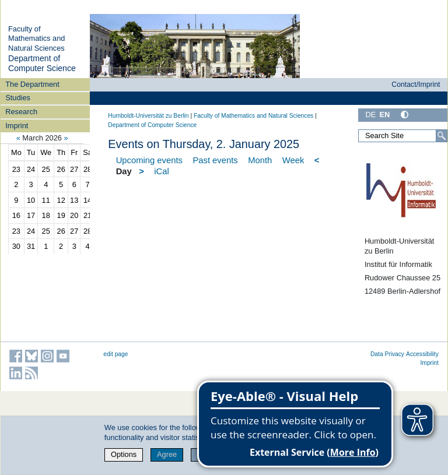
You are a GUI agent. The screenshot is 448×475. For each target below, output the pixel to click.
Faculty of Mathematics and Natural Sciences (36, 38)
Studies (17, 97)
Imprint (16, 125)
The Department (32, 84)
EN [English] (384, 114)
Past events (214, 160)
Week (293, 160)
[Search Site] (402, 135)
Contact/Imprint (415, 84)
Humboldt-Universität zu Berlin (148, 115)
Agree (167, 454)
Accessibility (422, 354)
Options (123, 454)
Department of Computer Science (42, 63)
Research (21, 111)
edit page (115, 354)
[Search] (441, 135)
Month (260, 160)
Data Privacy (387, 354)
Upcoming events (149, 160)
